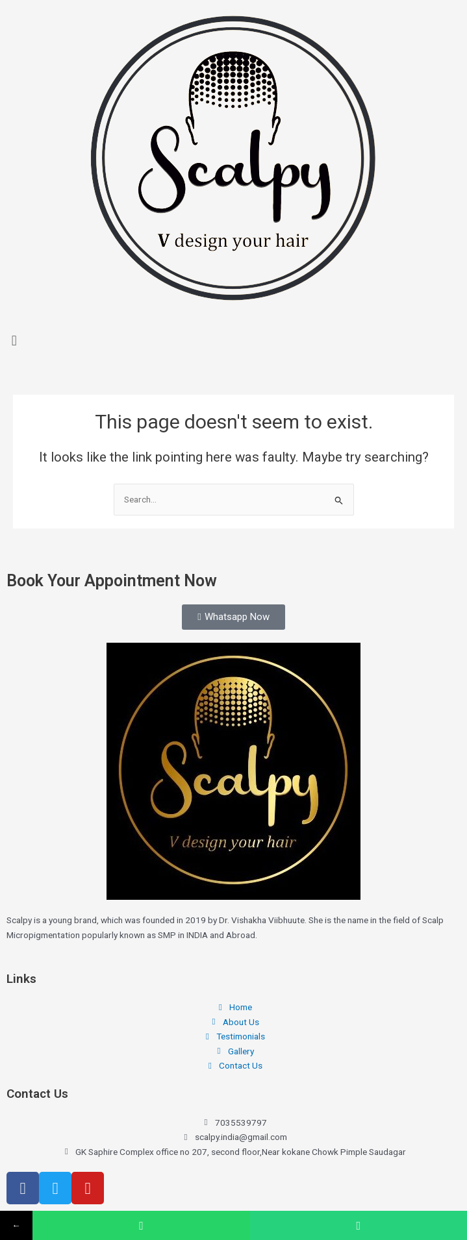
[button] (233, 341)
